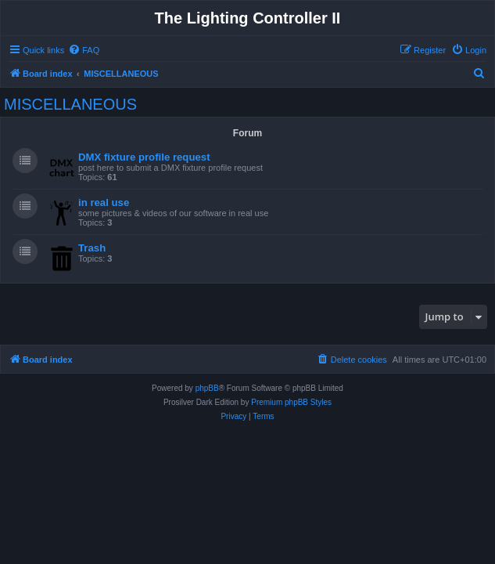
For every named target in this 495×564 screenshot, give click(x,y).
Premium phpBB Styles (291, 402)
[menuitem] (83, 50)
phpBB (207, 388)
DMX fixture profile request (144, 157)
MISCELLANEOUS (70, 104)
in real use (103, 202)
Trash (92, 248)
